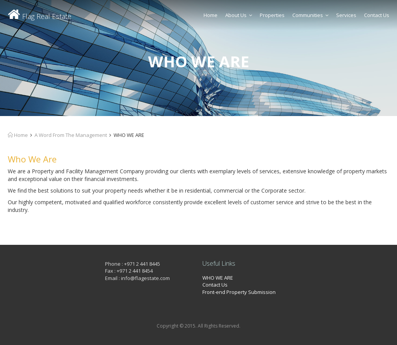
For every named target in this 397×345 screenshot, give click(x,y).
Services (346, 15)
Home (210, 15)
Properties (272, 15)
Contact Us (376, 15)
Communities (310, 15)
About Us (238, 15)
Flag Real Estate (39, 16)
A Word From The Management (71, 135)
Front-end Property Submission (239, 292)
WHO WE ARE (217, 277)
